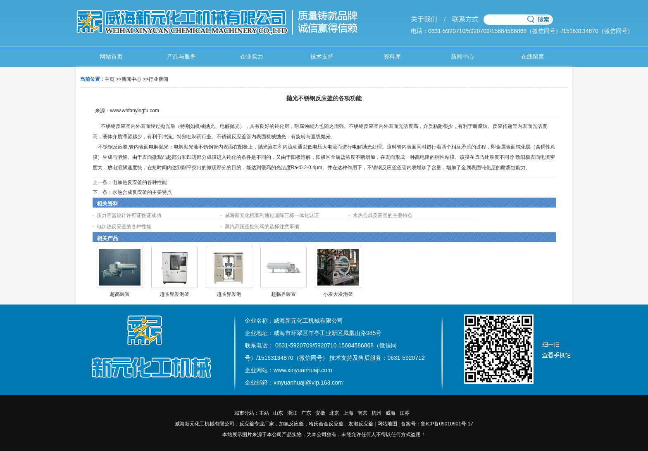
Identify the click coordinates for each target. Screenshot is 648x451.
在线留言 (532, 57)
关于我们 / (428, 19)
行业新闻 (158, 79)
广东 (306, 413)
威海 (390, 413)
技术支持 (322, 57)
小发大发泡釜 (338, 294)
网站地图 (387, 424)
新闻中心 (462, 57)
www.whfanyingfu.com (134, 110)
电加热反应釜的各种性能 (139, 182)
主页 (109, 79)
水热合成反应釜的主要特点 (142, 192)
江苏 (405, 413)
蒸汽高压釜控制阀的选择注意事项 (262, 226)
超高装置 (120, 294)
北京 (334, 413)
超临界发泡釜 (174, 294)
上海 (348, 413)
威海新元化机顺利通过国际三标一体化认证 (272, 215)
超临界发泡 (229, 294)
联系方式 (462, 19)
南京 (362, 413)
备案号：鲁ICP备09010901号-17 (437, 424)
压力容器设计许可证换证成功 (129, 215)
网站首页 (111, 57)
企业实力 (251, 57)
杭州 (376, 413)
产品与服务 (181, 57)
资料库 (392, 57)
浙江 (292, 413)
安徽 (320, 413)
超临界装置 (283, 294)
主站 (264, 413)
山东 (278, 413)
